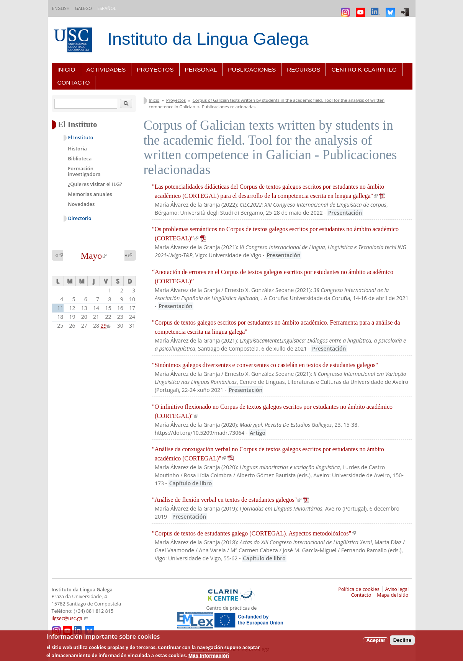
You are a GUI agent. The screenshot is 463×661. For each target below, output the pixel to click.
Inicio (66, 69)
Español (106, 8)
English (61, 8)
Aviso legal (397, 589)
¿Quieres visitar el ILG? (95, 184)
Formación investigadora (84, 171)
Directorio (80, 218)
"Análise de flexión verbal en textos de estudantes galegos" (230, 499)
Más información (208, 655)
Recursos (303, 69)
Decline (402, 640)
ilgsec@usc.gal (70, 618)
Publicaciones (252, 69)
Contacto (73, 82)
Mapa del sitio (392, 595)
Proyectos (155, 69)
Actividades (106, 69)
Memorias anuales (90, 194)
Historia (77, 148)
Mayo (94, 256)
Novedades (81, 204)
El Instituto (80, 137)
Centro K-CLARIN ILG (363, 69)
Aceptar (375, 640)
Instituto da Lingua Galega (208, 39)
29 (105, 325)
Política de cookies (359, 589)
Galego (83, 8)
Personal (201, 69)
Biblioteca (80, 158)
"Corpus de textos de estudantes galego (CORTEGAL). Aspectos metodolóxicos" (254, 533)
